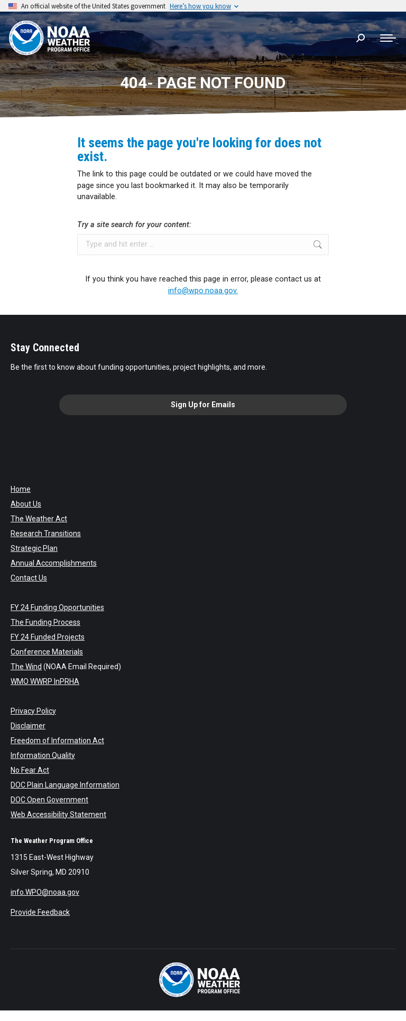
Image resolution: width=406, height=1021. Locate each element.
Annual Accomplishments (54, 563)
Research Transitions (46, 533)
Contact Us (29, 578)
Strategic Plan (34, 548)
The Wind (26, 666)
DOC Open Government (49, 799)
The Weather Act (39, 518)
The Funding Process (45, 622)
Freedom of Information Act (57, 740)
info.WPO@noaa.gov (45, 892)
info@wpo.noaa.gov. (203, 290)
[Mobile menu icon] (388, 38)
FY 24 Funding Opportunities (57, 607)
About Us (26, 504)
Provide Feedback (40, 912)
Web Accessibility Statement (58, 814)
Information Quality (43, 755)
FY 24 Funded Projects (48, 637)
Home (21, 489)
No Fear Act (30, 770)
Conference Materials (47, 652)
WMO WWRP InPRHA (45, 681)
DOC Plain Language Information (65, 785)
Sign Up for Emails (203, 404)
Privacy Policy (33, 711)
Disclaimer (28, 726)
